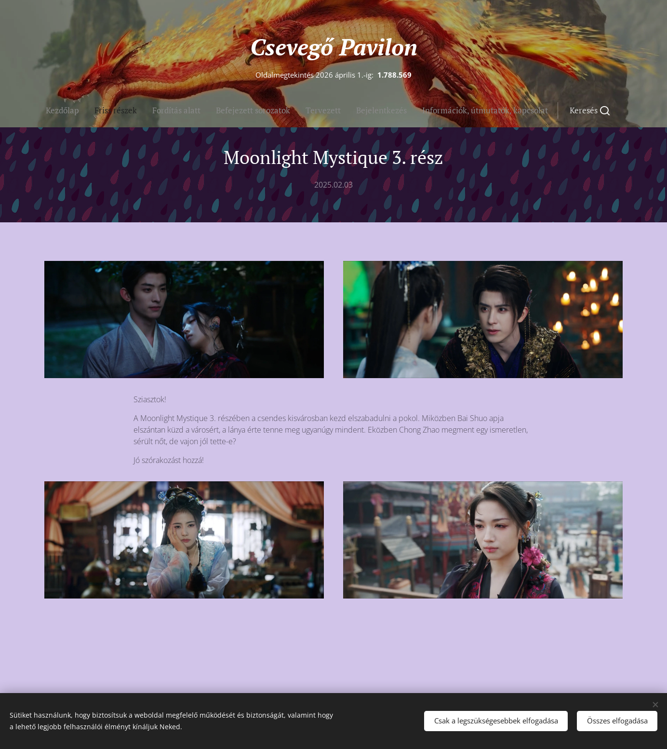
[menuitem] (254, 110)
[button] (385, 110)
